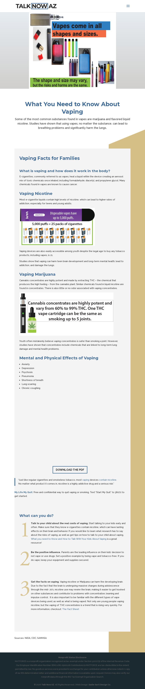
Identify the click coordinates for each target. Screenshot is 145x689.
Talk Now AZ (47, 684)
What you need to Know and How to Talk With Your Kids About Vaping (68, 539)
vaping (85, 480)
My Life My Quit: (23, 492)
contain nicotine (107, 480)
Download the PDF (70, 469)
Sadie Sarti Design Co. (100, 684)
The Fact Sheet (70, 609)
